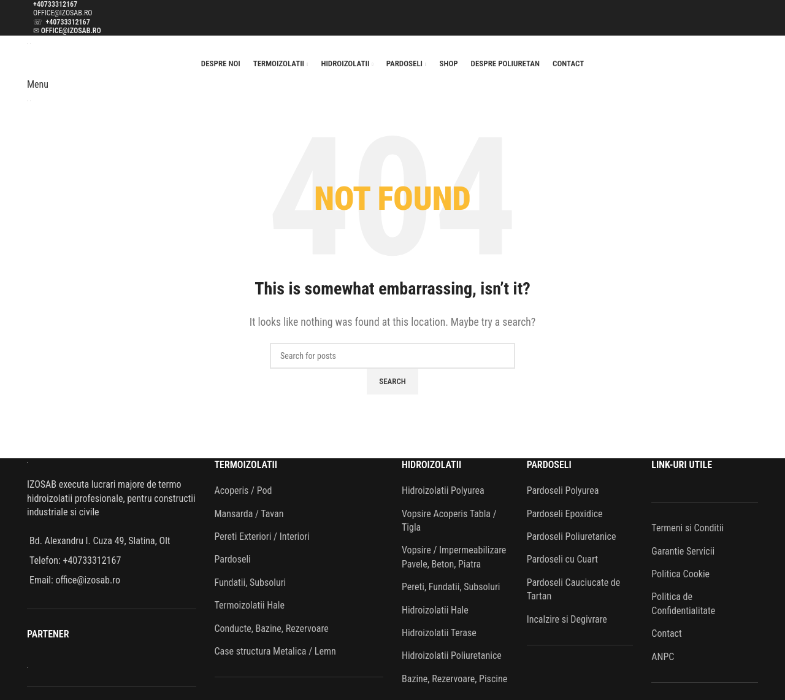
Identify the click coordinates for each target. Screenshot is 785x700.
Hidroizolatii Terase (439, 633)
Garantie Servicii (682, 551)
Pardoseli (233, 559)
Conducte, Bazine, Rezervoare (272, 628)
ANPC (662, 657)
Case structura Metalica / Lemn (275, 651)
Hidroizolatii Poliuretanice (452, 655)
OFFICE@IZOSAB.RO (63, 13)
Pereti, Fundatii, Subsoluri (451, 587)
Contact (666, 633)
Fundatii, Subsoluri (250, 582)
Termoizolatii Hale (250, 605)
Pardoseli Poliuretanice (571, 536)
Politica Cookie (680, 574)
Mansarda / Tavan (249, 514)
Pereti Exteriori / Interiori (262, 536)
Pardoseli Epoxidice (565, 514)
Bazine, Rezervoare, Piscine (454, 679)
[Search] (392, 356)
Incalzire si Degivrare (567, 619)
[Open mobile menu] (37, 84)
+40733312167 (55, 4)
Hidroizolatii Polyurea (443, 490)
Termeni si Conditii (687, 528)
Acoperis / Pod (243, 490)
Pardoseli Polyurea (563, 490)
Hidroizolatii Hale (435, 610)
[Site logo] (28, 43)
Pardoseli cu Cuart (562, 559)
